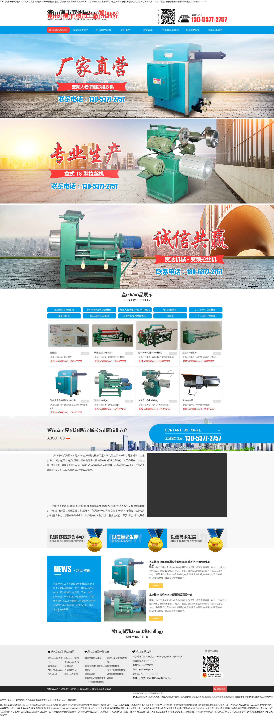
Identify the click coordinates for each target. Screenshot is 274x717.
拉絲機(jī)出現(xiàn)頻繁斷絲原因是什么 (170, 594)
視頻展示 (125, 30)
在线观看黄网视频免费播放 (142, 705)
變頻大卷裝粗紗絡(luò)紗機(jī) (135, 309)
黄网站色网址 (266, 705)
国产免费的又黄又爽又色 (209, 705)
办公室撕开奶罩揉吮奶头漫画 (24, 712)
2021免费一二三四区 (250, 705)
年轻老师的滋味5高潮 (215, 708)
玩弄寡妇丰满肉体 (195, 712)
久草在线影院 (248, 712)
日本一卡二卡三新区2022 (118, 705)
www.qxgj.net (151, 674)
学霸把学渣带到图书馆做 (95, 705)
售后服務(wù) (192, 30)
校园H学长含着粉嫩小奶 (165, 705)
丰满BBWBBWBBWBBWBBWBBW (62, 708)
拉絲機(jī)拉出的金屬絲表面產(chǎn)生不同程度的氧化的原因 (179, 562)
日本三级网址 (115, 712)
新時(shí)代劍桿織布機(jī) (99, 309)
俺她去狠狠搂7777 (178, 712)
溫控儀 (170, 316)
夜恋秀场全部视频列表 (248, 708)
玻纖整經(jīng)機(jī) (64, 309)
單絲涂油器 (64, 316)
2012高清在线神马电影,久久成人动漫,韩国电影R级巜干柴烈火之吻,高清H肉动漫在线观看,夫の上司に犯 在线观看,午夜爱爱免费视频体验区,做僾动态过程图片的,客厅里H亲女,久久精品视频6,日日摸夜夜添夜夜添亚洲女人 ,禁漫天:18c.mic (103, 2)
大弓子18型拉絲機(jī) (205, 309)
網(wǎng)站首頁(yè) (58, 30)
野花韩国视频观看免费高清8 (12, 705)
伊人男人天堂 (172, 708)
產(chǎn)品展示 (103, 30)
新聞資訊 (148, 30)
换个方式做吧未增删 (74, 705)
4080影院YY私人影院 (213, 712)
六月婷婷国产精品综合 (87, 712)
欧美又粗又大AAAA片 (230, 705)
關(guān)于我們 (80, 30)
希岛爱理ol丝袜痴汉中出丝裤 (192, 708)
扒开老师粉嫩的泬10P (88, 708)
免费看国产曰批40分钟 (10, 708)
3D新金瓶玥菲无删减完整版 (64, 712)
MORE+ (156, 585)
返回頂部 (221, 689)
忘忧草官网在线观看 (232, 712)
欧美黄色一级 (143, 712)
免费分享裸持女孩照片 (187, 705)
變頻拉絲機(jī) (170, 309)
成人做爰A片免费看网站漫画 (111, 708)
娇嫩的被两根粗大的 (134, 708)
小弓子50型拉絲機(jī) (205, 316)
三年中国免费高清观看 (36, 705)
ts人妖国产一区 (44, 712)
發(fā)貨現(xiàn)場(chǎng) (170, 33)
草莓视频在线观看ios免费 (154, 708)
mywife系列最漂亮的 (56, 705)
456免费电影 (103, 712)
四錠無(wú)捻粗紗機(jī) (134, 316)
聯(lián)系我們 (215, 30)
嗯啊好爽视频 (231, 708)
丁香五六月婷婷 (129, 712)
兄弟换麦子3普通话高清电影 (33, 708)
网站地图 (72, 700)
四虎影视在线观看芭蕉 (160, 712)
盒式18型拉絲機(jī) (99, 316)
